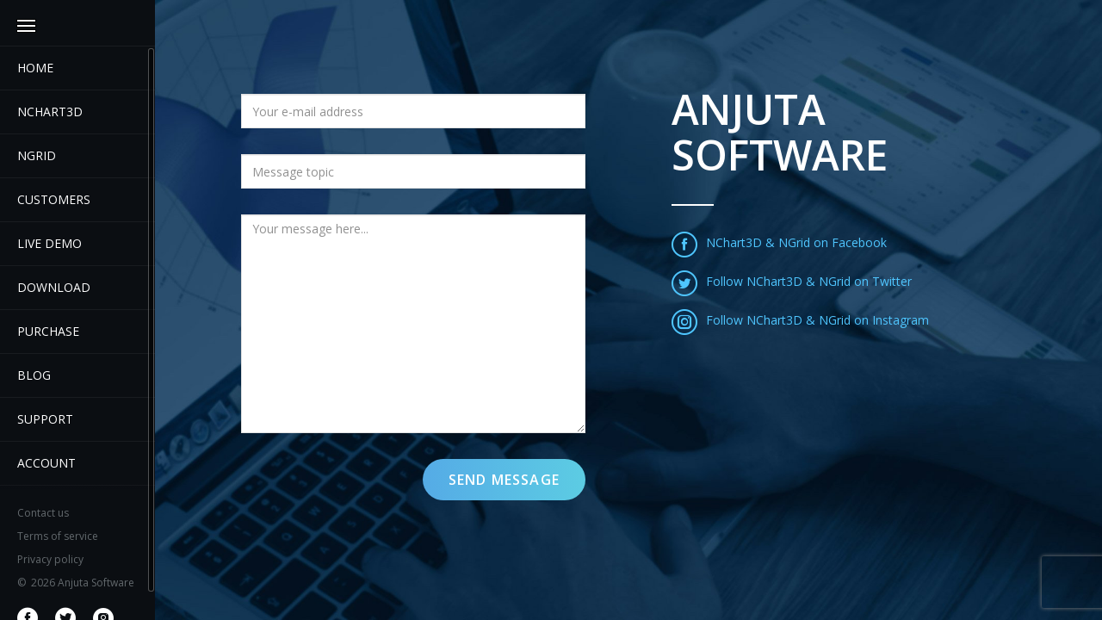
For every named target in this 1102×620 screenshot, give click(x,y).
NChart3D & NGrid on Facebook (779, 242)
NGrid (36, 155)
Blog (34, 375)
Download (53, 287)
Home (35, 67)
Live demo (49, 243)
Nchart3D (50, 111)
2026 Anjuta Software (75, 582)
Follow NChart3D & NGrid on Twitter (792, 281)
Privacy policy (50, 559)
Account (46, 463)
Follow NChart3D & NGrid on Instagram (800, 320)
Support (45, 419)
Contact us (43, 512)
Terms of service (57, 536)
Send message (504, 479)
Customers (53, 199)
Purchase (48, 331)
